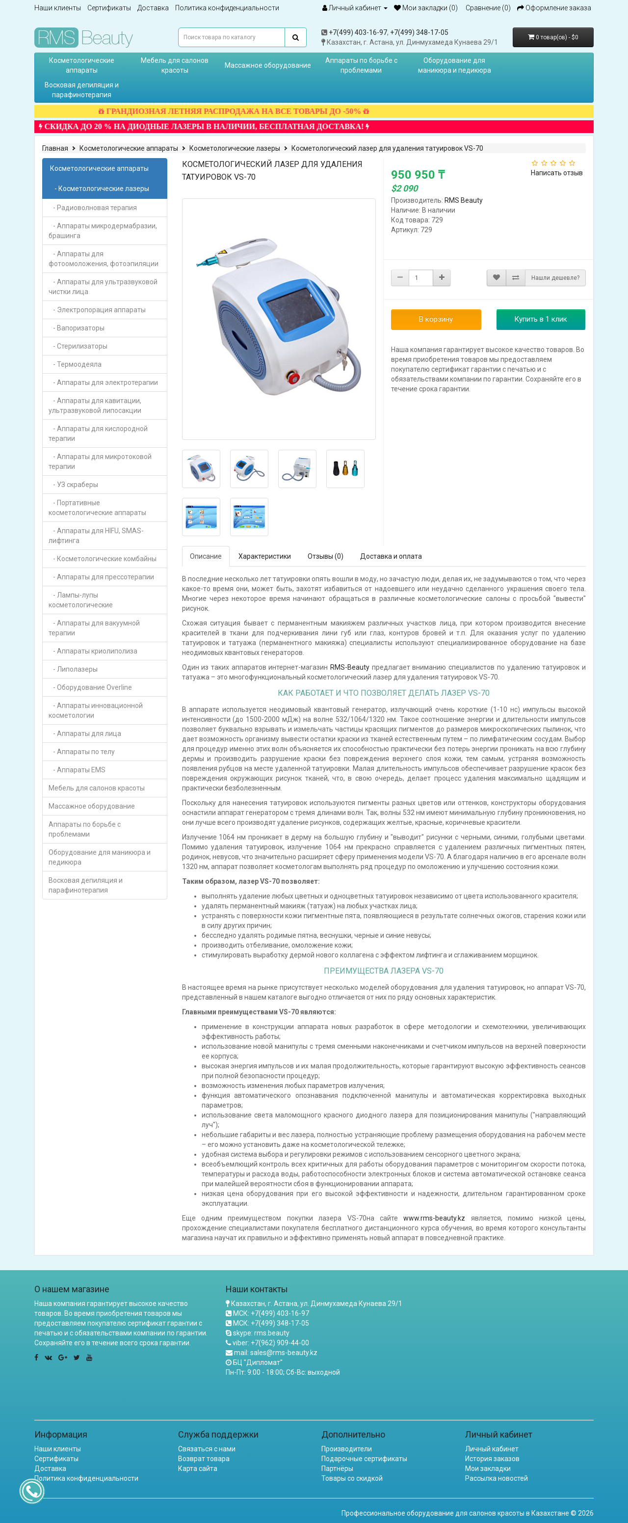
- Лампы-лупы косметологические (81, 600)
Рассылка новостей (496, 1478)
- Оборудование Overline (90, 687)
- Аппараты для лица (85, 733)
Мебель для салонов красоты (175, 65)
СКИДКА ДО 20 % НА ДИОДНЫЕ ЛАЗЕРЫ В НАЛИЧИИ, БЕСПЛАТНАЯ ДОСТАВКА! (222, 126)
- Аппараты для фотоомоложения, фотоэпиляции (103, 259)
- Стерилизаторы (78, 346)
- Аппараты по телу (82, 752)
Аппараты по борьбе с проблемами (361, 65)
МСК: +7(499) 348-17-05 (271, 1323)
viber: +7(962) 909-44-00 (271, 1343)
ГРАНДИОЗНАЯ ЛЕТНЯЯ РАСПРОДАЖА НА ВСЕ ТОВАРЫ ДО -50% (252, 111)
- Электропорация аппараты (97, 310)
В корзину (436, 319)
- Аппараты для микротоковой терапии (100, 461)
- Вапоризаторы (77, 328)
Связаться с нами (207, 1449)
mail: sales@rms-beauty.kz (275, 1353)
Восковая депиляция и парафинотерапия (82, 90)
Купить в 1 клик (540, 319)
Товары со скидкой (352, 1478)
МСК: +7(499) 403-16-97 (271, 1313)
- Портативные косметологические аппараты (97, 508)
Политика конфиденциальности (227, 8)
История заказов (492, 1459)
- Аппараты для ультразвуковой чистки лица (103, 287)
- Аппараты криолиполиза (93, 651)
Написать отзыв (557, 173)
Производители (346, 1449)
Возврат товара (204, 1459)
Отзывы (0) (325, 556)
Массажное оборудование (268, 65)
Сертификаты (109, 8)
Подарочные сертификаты (364, 1459)
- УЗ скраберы (73, 485)
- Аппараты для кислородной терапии (98, 433)
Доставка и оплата (391, 556)
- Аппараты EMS (77, 770)
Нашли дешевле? (555, 277)
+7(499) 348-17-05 (419, 32)
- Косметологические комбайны (103, 559)
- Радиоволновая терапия (93, 208)
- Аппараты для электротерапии (103, 382)
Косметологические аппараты (81, 65)
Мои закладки (488, 1468)
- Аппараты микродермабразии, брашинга (103, 231)
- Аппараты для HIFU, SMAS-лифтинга (96, 535)
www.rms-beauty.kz (434, 1218)
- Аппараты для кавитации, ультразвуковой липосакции (95, 405)
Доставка (153, 8)
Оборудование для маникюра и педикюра (454, 65)
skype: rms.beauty (261, 1333)
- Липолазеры (73, 669)
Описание (206, 556)
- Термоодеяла (75, 364)
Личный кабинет (492, 1449)
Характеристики (264, 556)
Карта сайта (197, 1468)
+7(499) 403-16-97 (358, 32)
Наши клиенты (57, 8)
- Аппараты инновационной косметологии (96, 710)
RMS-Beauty (349, 667)
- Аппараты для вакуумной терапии (94, 628)
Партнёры (337, 1468)
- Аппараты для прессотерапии (101, 577)
